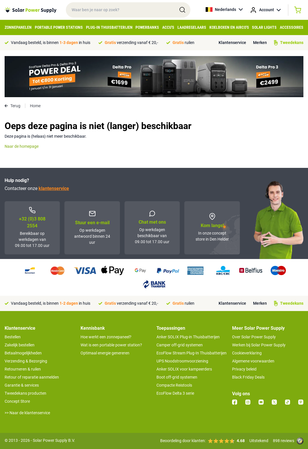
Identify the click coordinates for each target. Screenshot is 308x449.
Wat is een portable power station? (111, 345)
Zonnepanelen (18, 27)
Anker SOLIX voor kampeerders (184, 369)
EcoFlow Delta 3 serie (175, 393)
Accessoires (291, 27)
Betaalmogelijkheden (23, 353)
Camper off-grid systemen (179, 345)
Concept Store (17, 401)
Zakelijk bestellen (20, 345)
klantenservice (54, 188)
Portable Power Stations (59, 27)
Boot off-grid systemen (176, 377)
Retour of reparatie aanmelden (32, 377)
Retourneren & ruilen (23, 369)
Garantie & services (22, 385)
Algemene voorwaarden (253, 361)
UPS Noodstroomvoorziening (182, 361)
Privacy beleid (244, 369)
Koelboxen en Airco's (229, 27)
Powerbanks (147, 27)
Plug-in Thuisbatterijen (109, 27)
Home (35, 105)
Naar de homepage (22, 146)
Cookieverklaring (247, 353)
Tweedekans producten (25, 393)
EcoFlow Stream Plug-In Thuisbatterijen (191, 353)
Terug (12, 105)
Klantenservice (232, 42)
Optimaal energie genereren (105, 353)
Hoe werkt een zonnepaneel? (106, 337)
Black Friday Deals (248, 377)
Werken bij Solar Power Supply (259, 345)
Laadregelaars (191, 27)
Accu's (168, 27)
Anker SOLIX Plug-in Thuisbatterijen (188, 337)
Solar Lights (264, 27)
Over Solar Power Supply (254, 337)
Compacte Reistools (174, 385)
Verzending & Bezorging (26, 361)
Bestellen (13, 337)
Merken (260, 42)
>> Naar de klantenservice (27, 412)
